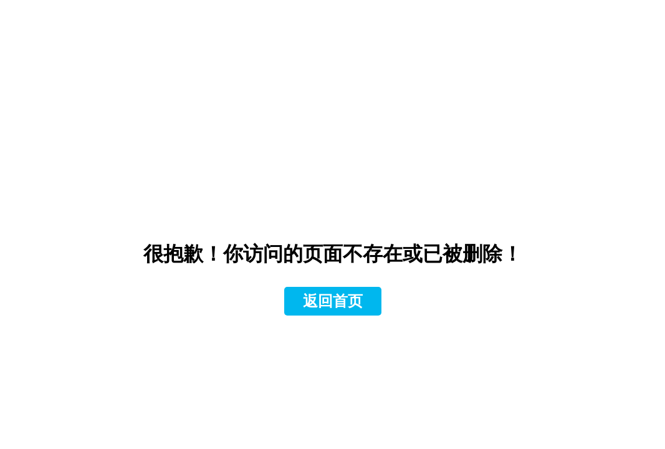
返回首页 (333, 301)
